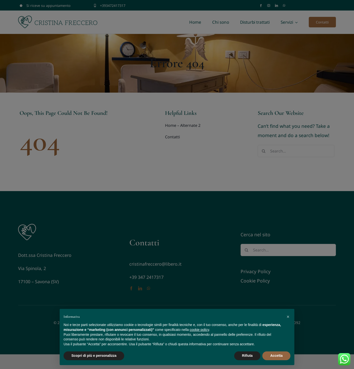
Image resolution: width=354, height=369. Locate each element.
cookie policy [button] (199, 330)
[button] (288, 317)
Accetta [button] (276, 356)
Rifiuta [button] (247, 356)
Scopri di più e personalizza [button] (93, 356)
